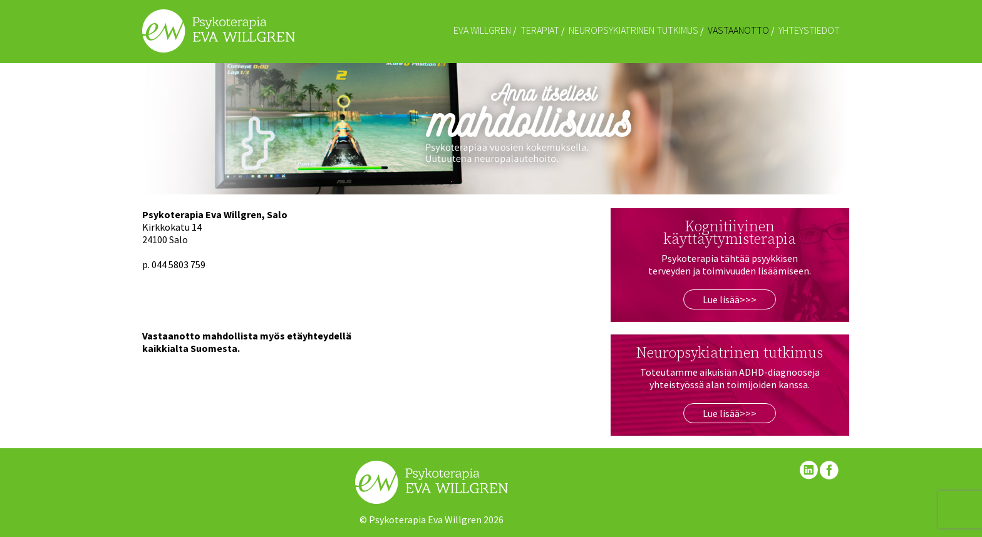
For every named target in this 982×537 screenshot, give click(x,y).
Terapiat (539, 30)
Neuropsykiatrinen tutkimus (633, 30)
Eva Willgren (482, 30)
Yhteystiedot (809, 30)
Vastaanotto (738, 30)
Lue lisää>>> (730, 299)
